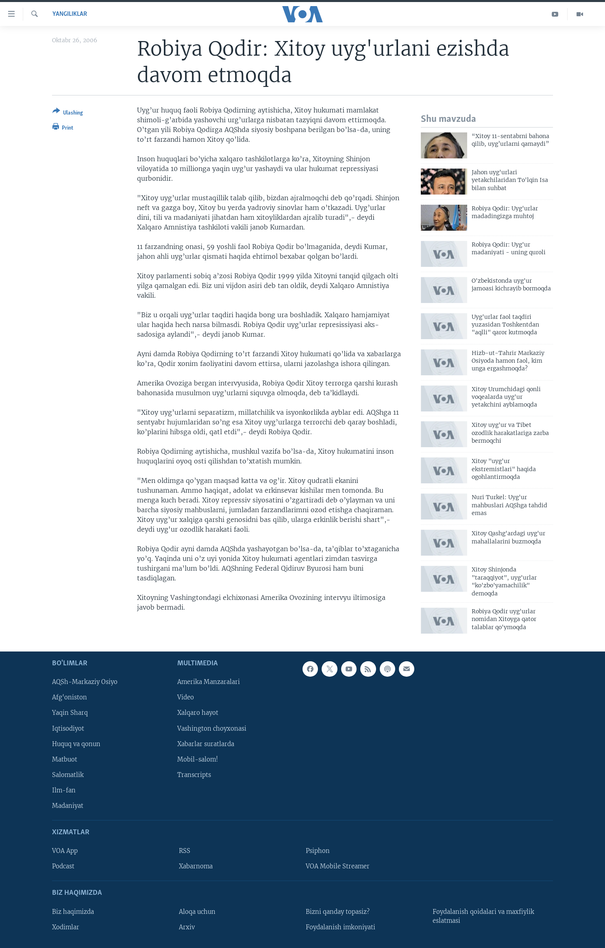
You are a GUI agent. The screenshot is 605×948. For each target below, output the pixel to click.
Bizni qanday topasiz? (338, 912)
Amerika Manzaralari (208, 682)
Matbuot (64, 759)
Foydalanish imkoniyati (340, 927)
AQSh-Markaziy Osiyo (85, 682)
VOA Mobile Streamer (338, 866)
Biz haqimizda (73, 912)
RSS (184, 851)
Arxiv (187, 927)
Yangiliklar (69, 14)
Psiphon (318, 851)
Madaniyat (67, 805)
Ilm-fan (64, 790)
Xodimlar (65, 927)
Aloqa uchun (197, 912)
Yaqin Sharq (70, 712)
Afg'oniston (69, 697)
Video (185, 697)
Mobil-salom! (197, 759)
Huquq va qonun (76, 743)
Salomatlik (68, 775)
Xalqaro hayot (197, 712)
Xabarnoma (196, 866)
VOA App (65, 851)
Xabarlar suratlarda (205, 743)
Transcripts (194, 775)
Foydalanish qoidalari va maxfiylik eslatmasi (483, 916)
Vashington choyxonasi (211, 728)
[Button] (67, 113)
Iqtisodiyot (68, 728)
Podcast (63, 866)
